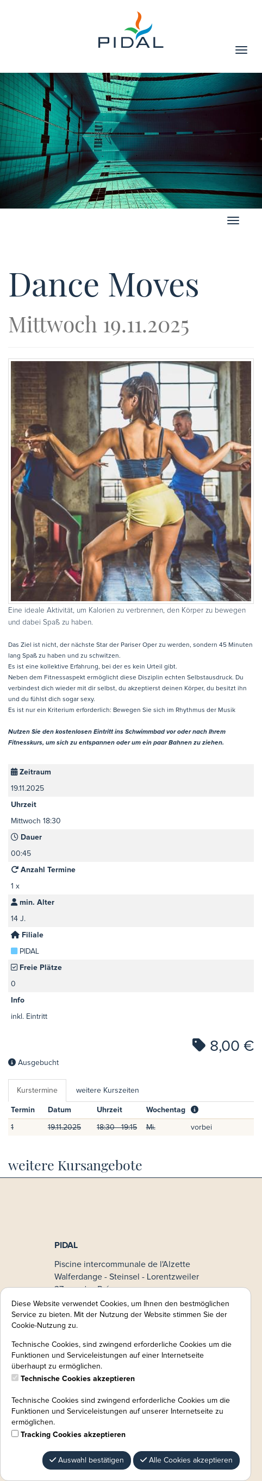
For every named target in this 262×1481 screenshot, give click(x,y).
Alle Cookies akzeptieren (186, 1460)
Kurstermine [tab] (37, 1090)
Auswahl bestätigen (86, 1460)
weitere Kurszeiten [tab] (107, 1090)
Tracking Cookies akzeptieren (73, 1435)
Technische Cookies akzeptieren (78, 1379)
